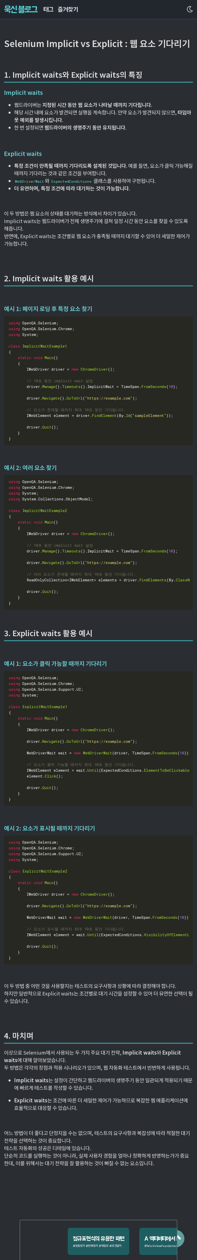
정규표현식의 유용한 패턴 (92, 1228)
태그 (48, 9)
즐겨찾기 (68, 9)
